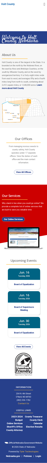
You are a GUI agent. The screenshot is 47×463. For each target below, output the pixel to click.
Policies (28, 456)
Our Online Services (13, 219)
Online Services (15, 423)
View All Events (23, 346)
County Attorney (14, 430)
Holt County (8, 4)
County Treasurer (34, 416)
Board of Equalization (24, 284)
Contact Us (23, 403)
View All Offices (23, 172)
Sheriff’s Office (15, 427)
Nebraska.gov (13, 456)
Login (38, 456)
